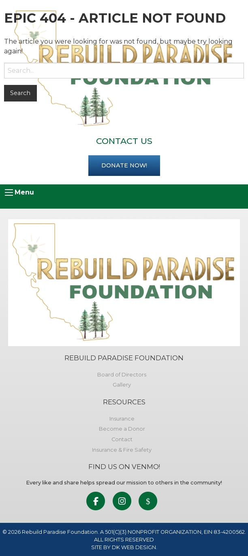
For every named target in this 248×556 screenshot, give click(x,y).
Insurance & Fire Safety (122, 450)
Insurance (122, 419)
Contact (122, 439)
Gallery (122, 385)
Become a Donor (122, 429)
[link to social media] (96, 501)
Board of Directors (121, 375)
